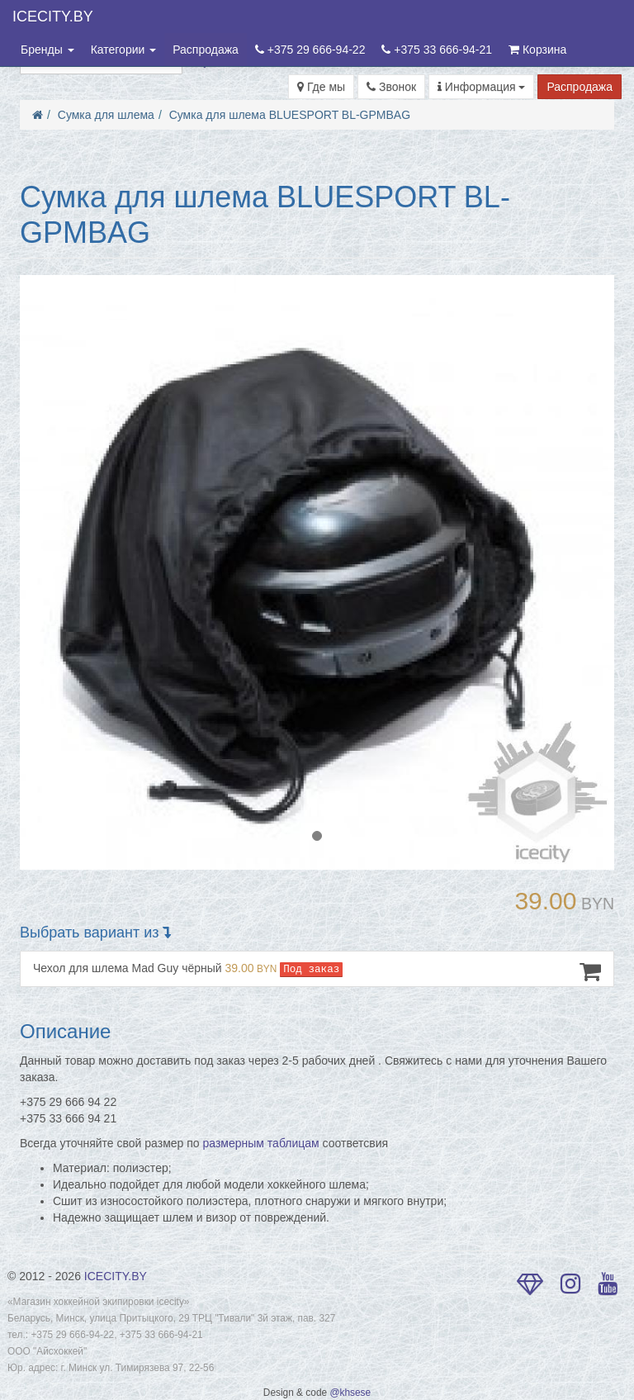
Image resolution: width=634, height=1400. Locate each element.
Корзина (537, 49)
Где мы (321, 86)
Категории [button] (124, 49)
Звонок (391, 86)
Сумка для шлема (106, 114)
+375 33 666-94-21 (436, 49)
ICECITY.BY (52, 16)
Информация (482, 86)
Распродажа (206, 49)
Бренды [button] (47, 49)
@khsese (350, 1392)
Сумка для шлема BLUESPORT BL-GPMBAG (289, 114)
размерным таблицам (261, 1143)
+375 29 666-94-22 (310, 49)
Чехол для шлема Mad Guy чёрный (317, 971)
